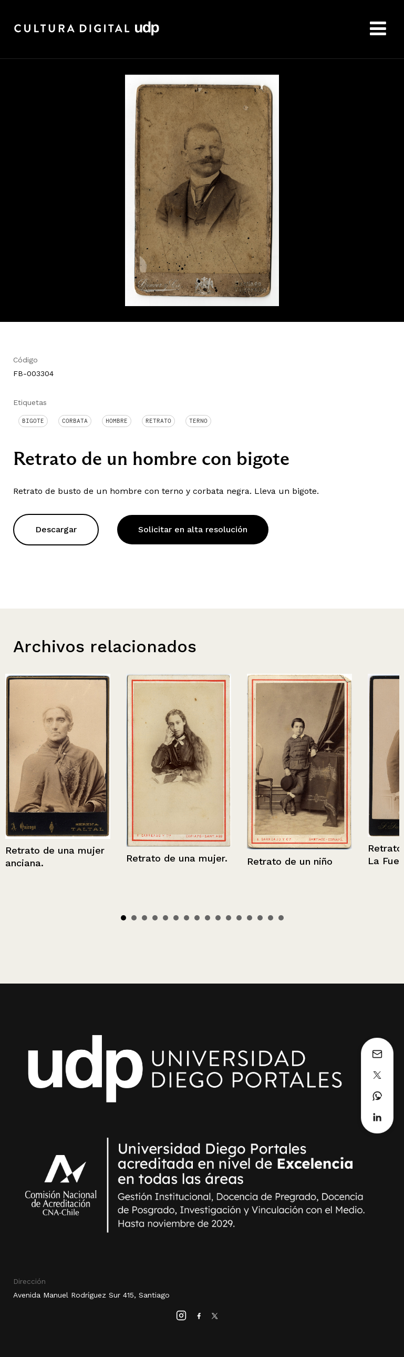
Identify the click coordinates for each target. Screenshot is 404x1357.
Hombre (117, 420)
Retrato (158, 420)
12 (239, 917)
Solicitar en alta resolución (192, 529)
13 (249, 917)
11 (228, 917)
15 (270, 917)
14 (260, 917)
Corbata (75, 420)
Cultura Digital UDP (86, 34)
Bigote (33, 420)
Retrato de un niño (290, 861)
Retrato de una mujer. (176, 858)
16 (281, 917)
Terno (198, 420)
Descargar (56, 529)
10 (218, 917)
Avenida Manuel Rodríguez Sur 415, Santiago (91, 1295)
